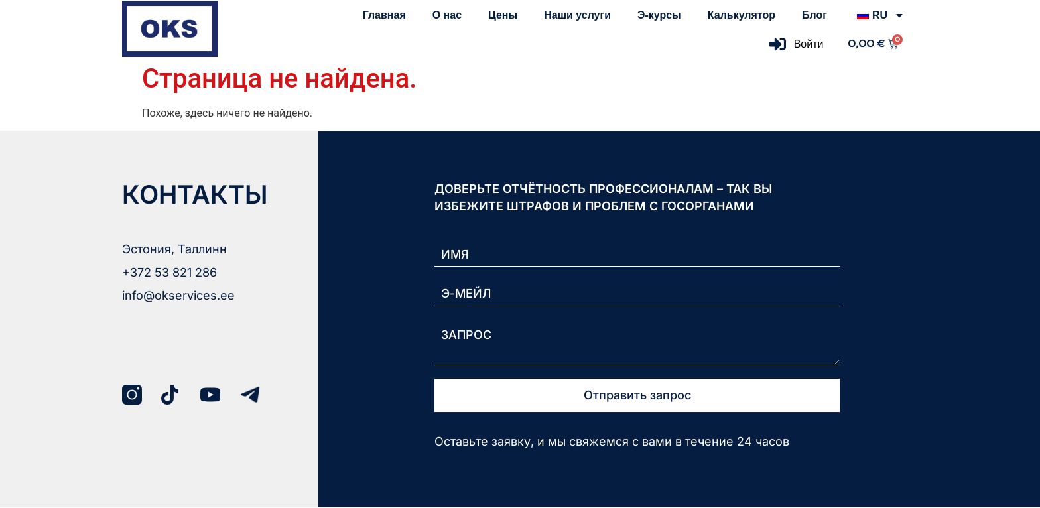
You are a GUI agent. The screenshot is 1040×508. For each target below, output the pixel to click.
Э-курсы (659, 15)
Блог (814, 15)
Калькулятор (741, 15)
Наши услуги (577, 15)
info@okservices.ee (178, 295)
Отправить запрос (637, 396)
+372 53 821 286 (169, 272)
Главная (384, 15)
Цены (502, 15)
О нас (447, 15)
